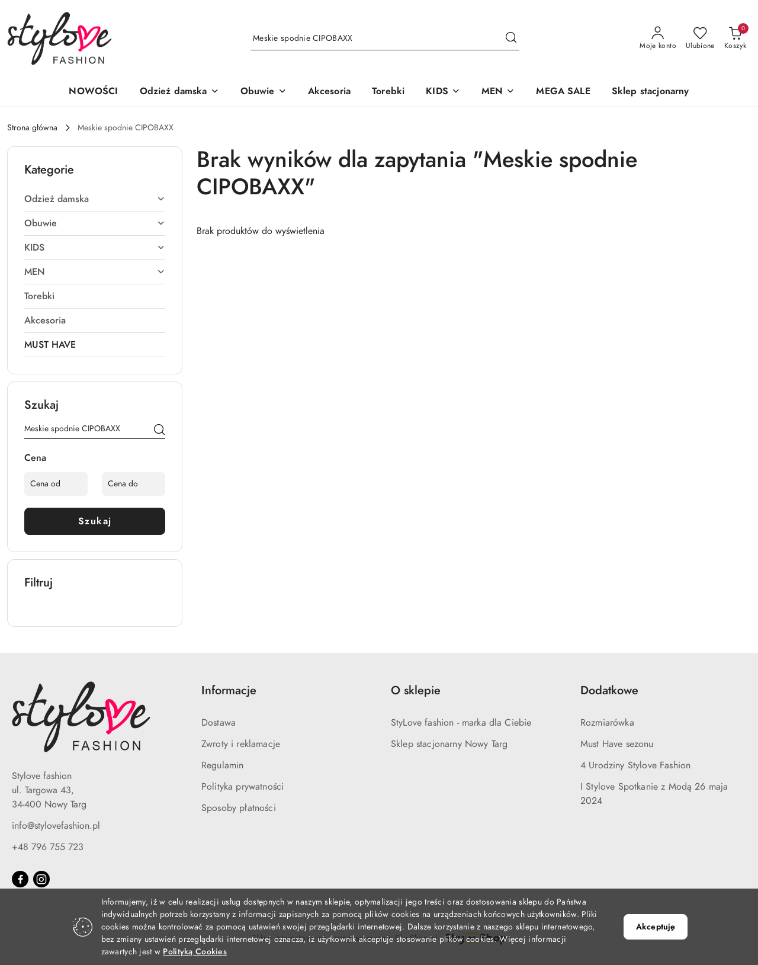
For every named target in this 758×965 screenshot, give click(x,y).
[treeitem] (94, 199)
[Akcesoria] (329, 92)
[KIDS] (443, 92)
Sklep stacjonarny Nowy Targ (449, 744)
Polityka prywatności (242, 786)
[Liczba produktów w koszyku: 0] (735, 38)
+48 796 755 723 (47, 847)
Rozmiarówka (607, 722)
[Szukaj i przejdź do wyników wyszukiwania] (511, 38)
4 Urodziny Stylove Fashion (635, 765)
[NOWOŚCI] (93, 92)
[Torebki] (388, 92)
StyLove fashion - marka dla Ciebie (461, 722)
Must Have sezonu (617, 744)
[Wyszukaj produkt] (384, 38)
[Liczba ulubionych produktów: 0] (700, 38)
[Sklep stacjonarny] (650, 92)
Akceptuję (655, 926)
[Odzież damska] (179, 92)
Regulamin (222, 765)
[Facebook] (20, 879)
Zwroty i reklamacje (240, 744)
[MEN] (498, 92)
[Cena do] (133, 484)
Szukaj (95, 521)
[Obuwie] (263, 92)
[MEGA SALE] (563, 92)
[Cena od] (56, 484)
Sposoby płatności (238, 808)
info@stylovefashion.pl (56, 825)
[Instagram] (41, 879)
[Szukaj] (159, 431)
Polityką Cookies (194, 951)
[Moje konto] (658, 38)
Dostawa (218, 722)
